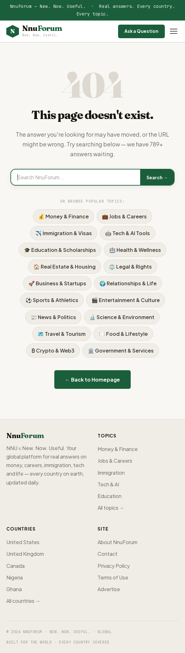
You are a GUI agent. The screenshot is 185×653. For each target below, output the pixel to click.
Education (110, 496)
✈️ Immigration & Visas (63, 233)
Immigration (111, 472)
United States (22, 542)
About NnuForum (117, 542)
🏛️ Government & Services (121, 350)
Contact (107, 553)
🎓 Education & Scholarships (60, 249)
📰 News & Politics (53, 317)
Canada (15, 565)
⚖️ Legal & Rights (130, 266)
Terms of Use (113, 577)
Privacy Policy (114, 565)
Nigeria (14, 577)
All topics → (111, 507)
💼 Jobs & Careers (124, 216)
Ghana (14, 589)
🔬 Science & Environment (121, 317)
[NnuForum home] (34, 31)
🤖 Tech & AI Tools (127, 233)
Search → (157, 177)
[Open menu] (174, 31)
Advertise (109, 589)
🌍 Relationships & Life (128, 283)
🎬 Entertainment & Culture (126, 300)
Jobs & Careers (115, 460)
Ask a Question (141, 31)
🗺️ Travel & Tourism (62, 333)
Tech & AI (108, 484)
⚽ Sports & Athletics (52, 300)
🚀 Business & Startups (57, 283)
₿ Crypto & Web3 (53, 350)
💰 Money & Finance (63, 216)
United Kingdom (25, 553)
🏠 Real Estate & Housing (64, 266)
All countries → (23, 600)
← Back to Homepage (92, 379)
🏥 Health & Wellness (135, 249)
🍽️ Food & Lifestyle (123, 333)
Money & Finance (118, 449)
